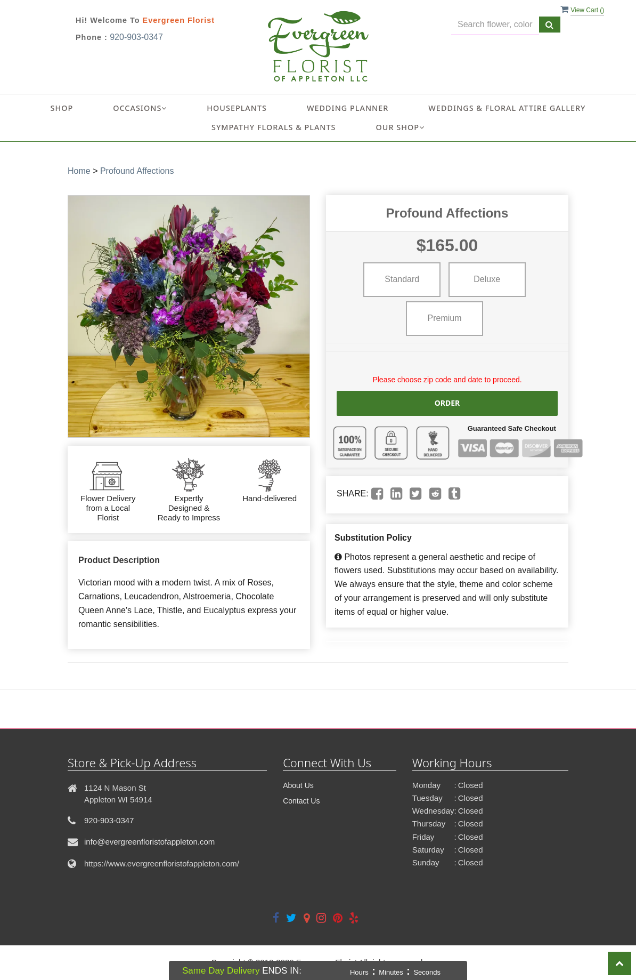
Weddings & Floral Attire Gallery (506, 108)
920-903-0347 (136, 37)
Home (79, 170)
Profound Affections (137, 170)
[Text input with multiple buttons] (495, 24)
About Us (298, 785)
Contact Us (301, 801)
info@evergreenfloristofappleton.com (149, 841)
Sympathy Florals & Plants (273, 127)
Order (447, 403)
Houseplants (237, 108)
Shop (62, 108)
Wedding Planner (347, 108)
